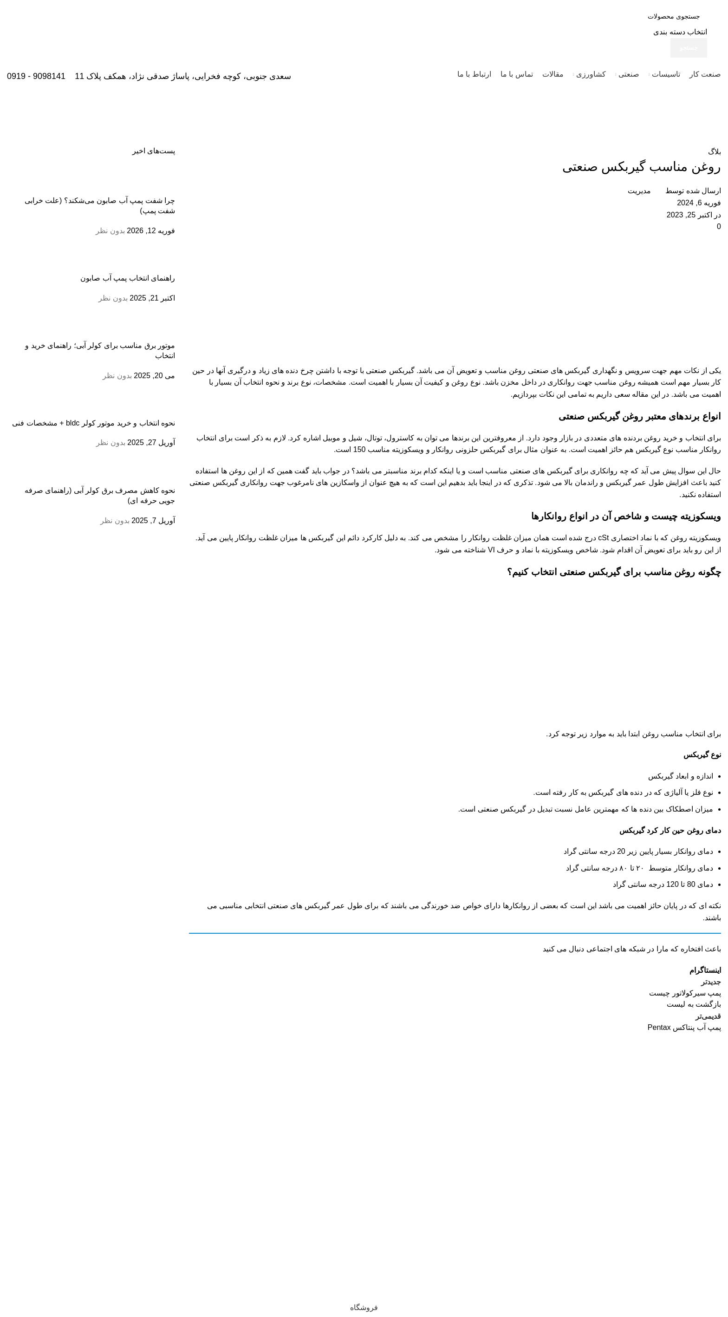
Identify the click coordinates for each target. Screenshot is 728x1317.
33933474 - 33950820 (681, 1156)
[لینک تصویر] (690, 1057)
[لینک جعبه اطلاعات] (364, 46)
